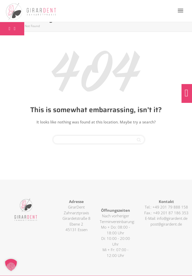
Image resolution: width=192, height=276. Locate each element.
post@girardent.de (166, 224)
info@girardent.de (172, 218)
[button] (11, 265)
